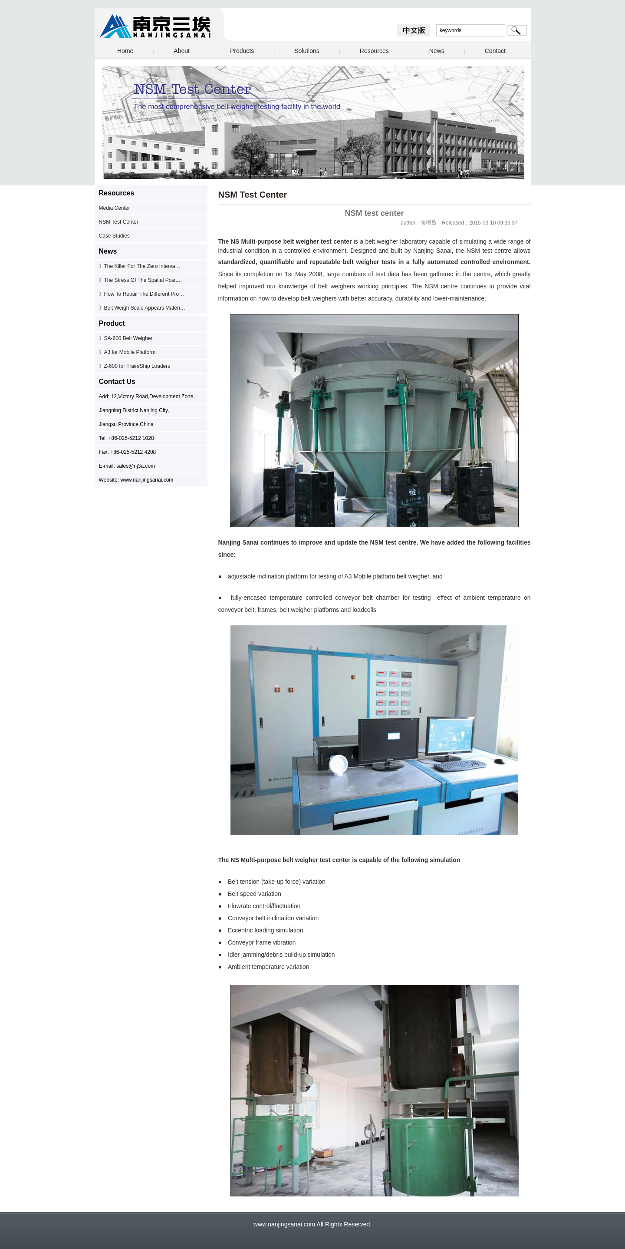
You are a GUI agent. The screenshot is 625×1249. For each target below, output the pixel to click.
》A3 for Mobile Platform (127, 352)
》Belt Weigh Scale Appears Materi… (142, 308)
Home (125, 50)
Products (242, 50)
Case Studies (114, 236)
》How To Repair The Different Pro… (141, 294)
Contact (495, 50)
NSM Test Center (118, 222)
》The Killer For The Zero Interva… (140, 266)
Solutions (306, 50)
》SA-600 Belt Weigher (126, 338)
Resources (374, 50)
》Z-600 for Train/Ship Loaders (135, 366)
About (182, 50)
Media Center (114, 208)
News (436, 50)
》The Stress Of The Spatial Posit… (140, 280)
